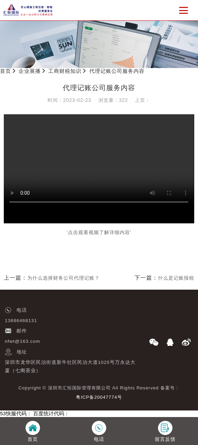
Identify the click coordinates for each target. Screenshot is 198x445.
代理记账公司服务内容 (117, 71)
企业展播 (30, 71)
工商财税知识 (64, 71)
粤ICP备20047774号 (99, 397)
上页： (142, 100)
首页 (5, 71)
